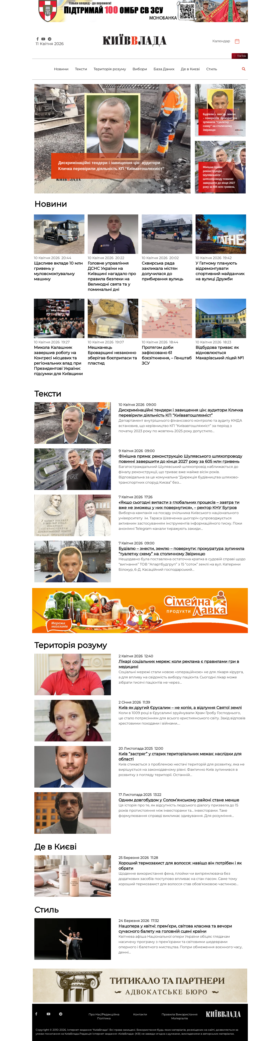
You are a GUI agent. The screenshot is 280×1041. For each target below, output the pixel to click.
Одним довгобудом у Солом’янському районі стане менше (179, 800)
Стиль (211, 69)
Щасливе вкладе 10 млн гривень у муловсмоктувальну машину (58, 271)
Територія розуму (110, 69)
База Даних (164, 69)
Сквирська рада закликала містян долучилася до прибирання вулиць (162, 271)
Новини (61, 69)
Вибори (140, 69)
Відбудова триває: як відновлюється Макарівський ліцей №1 (220, 352)
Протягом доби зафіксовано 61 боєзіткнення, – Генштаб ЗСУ (167, 355)
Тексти (81, 69)
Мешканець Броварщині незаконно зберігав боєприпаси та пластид (112, 355)
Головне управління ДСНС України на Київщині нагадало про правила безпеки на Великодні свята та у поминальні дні (112, 276)
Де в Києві (190, 69)
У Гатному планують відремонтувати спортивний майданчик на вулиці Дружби (220, 271)
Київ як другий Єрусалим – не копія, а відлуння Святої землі (180, 707)
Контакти (140, 1014)
